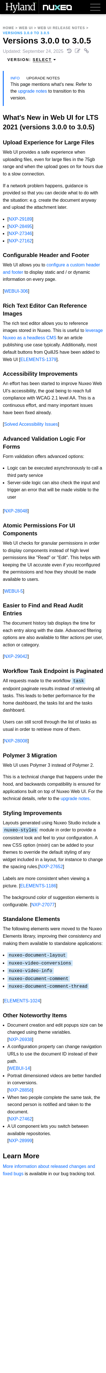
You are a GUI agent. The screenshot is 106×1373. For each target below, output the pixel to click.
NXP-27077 (43, 904)
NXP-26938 (20, 1039)
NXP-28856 (20, 1090)
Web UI (26, 28)
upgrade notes (32, 91)
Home (8, 28)
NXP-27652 (51, 866)
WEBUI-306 (16, 291)
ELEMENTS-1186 (38, 885)
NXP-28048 (15, 511)
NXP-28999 (20, 1140)
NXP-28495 (20, 226)
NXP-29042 (15, 656)
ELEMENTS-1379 (38, 359)
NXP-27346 (20, 233)
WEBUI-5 (13, 591)
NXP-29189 (20, 219)
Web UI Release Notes (61, 28)
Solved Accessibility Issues (31, 424)
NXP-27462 (20, 1118)
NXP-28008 (15, 740)
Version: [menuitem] (31, 59)
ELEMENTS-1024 (22, 1000)
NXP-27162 (20, 240)
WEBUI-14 (19, 1068)
